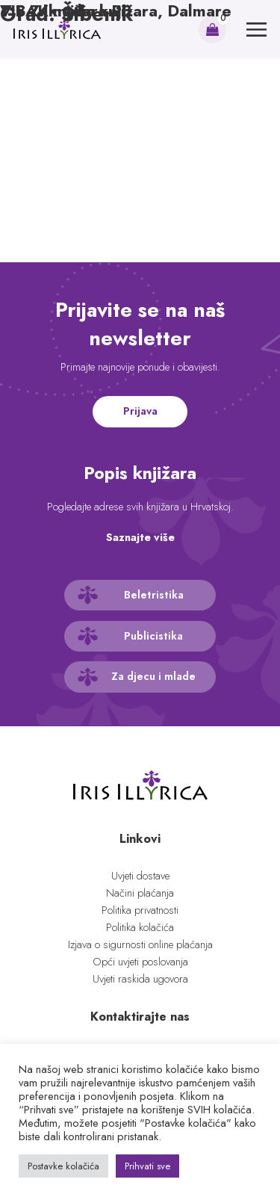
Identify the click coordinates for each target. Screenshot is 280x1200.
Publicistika (153, 635)
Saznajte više (140, 537)
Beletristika (154, 594)
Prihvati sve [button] (147, 1166)
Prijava (140, 410)
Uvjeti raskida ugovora (140, 978)
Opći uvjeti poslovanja (140, 961)
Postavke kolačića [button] (63, 1166)
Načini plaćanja (140, 892)
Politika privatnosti (140, 910)
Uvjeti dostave (140, 875)
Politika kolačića (140, 927)
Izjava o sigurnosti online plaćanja (140, 944)
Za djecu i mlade (153, 676)
